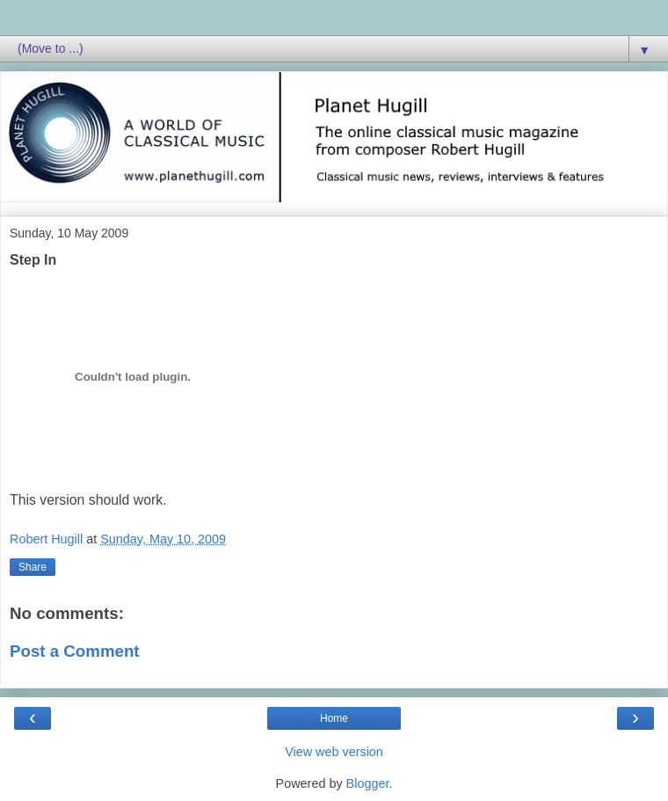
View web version (334, 752)
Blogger (367, 783)
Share (32, 567)
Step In (33, 259)
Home (334, 718)
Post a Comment (75, 651)
